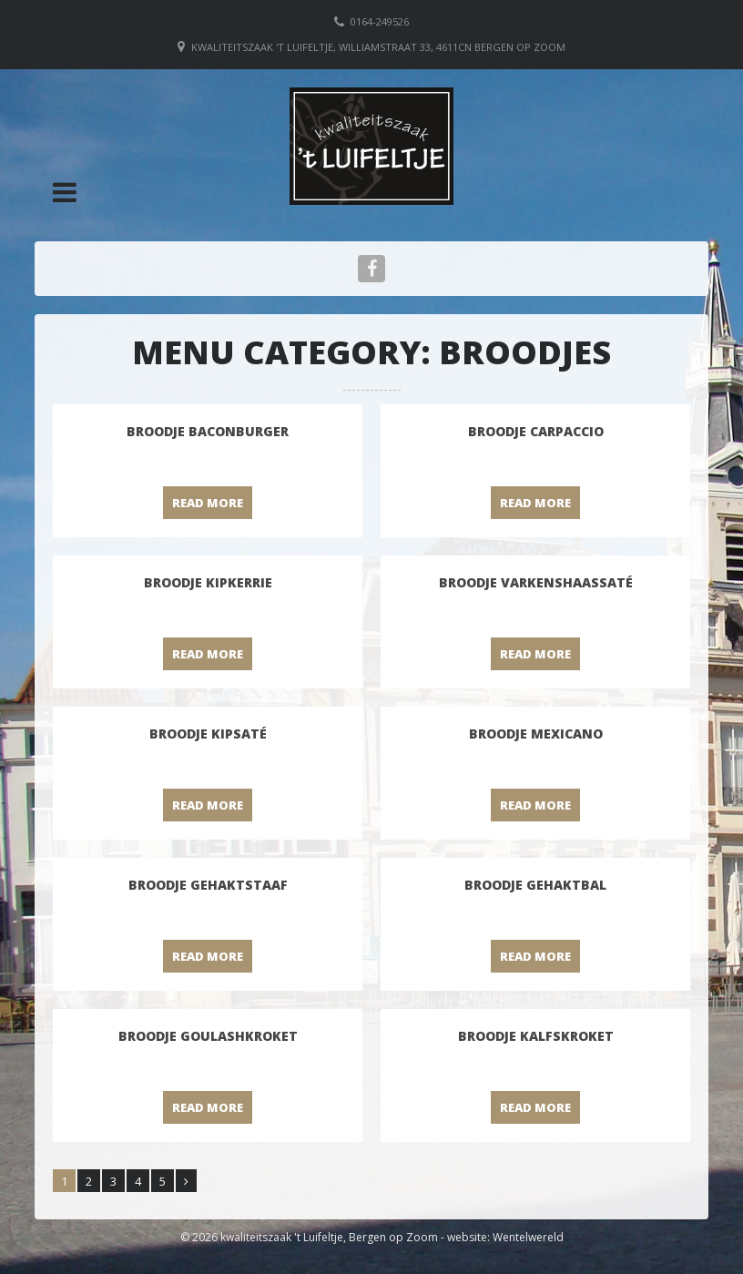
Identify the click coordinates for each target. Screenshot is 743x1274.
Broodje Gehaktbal (535, 884)
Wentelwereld (528, 1237)
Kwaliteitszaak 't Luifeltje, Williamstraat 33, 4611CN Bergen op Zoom (378, 47)
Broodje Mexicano (536, 733)
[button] (64, 192)
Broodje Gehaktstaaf (208, 884)
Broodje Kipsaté (208, 733)
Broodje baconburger (208, 431)
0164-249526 (380, 21)
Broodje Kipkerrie (208, 582)
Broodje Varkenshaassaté (536, 582)
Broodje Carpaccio (536, 431)
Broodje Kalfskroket (536, 1036)
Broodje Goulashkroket (208, 1036)
